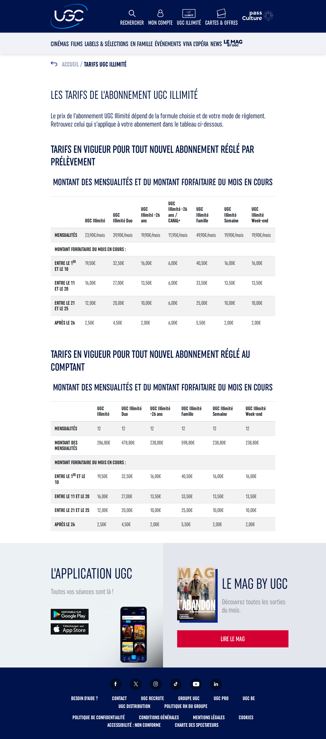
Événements (168, 44)
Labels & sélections (106, 44)
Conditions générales (159, 717)
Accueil (70, 64)
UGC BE (249, 698)
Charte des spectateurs (196, 725)
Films (77, 44)
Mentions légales (209, 717)
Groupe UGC (189, 698)
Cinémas (60, 44)
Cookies (246, 717)
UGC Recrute (152, 698)
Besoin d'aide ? (84, 698)
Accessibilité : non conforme (134, 725)
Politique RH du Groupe (185, 706)
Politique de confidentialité (98, 717)
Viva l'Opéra (195, 44)
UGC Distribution (134, 706)
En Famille (141, 44)
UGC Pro (221, 698)
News (216, 44)
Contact (119, 698)
